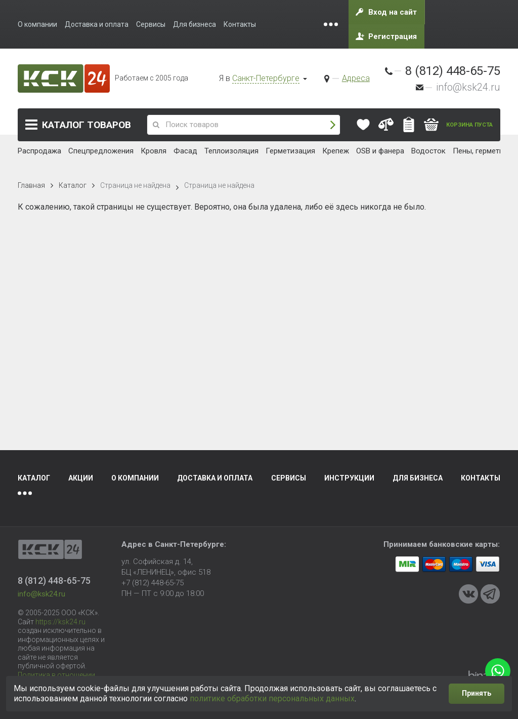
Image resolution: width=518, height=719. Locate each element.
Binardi (484, 675)
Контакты (480, 478)
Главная (31, 185)
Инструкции (349, 478)
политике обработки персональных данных (272, 698)
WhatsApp (497, 671)
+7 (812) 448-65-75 (152, 582)
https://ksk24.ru (60, 622)
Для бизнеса (418, 478)
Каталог (86, 125)
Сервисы (288, 478)
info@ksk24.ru (468, 87)
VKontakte (468, 594)
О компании (135, 478)
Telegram (490, 594)
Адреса (356, 78)
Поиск (332, 124)
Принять (476, 693)
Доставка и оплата (214, 478)
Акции (80, 478)
